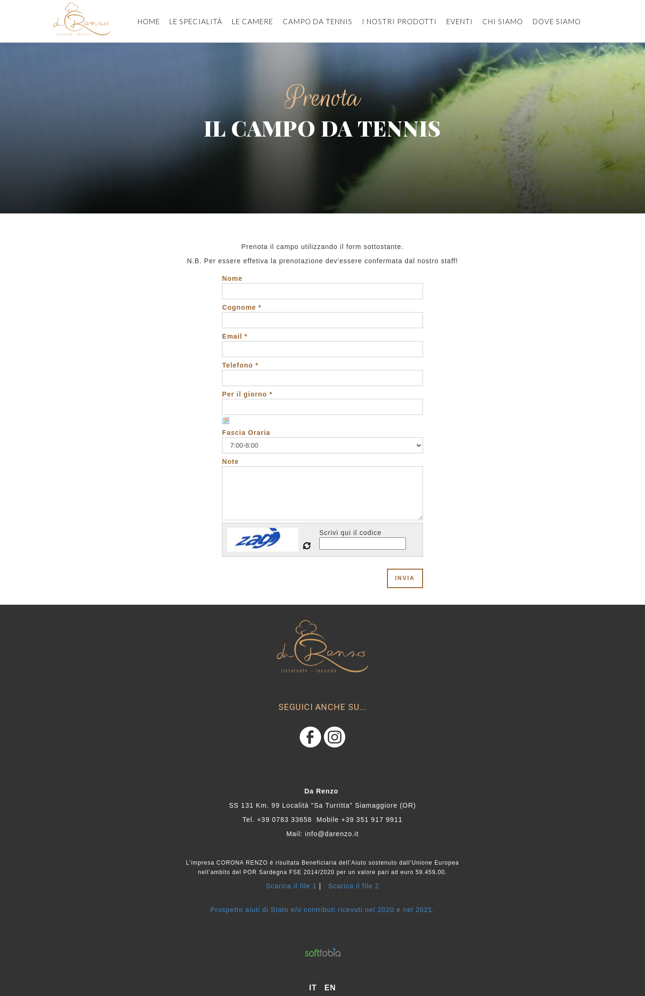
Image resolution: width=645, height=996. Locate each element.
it (313, 988)
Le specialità (195, 21)
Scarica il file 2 (353, 886)
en (330, 988)
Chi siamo (502, 21)
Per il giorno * (247, 394)
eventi (459, 21)
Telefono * (240, 365)
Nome (232, 278)
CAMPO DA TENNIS (317, 21)
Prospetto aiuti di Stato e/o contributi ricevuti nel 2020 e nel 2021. (323, 909)
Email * (235, 336)
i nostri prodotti (399, 21)
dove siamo (557, 21)
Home (149, 21)
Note (230, 461)
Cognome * (241, 307)
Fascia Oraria (246, 432)
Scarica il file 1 (291, 886)
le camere (252, 21)
